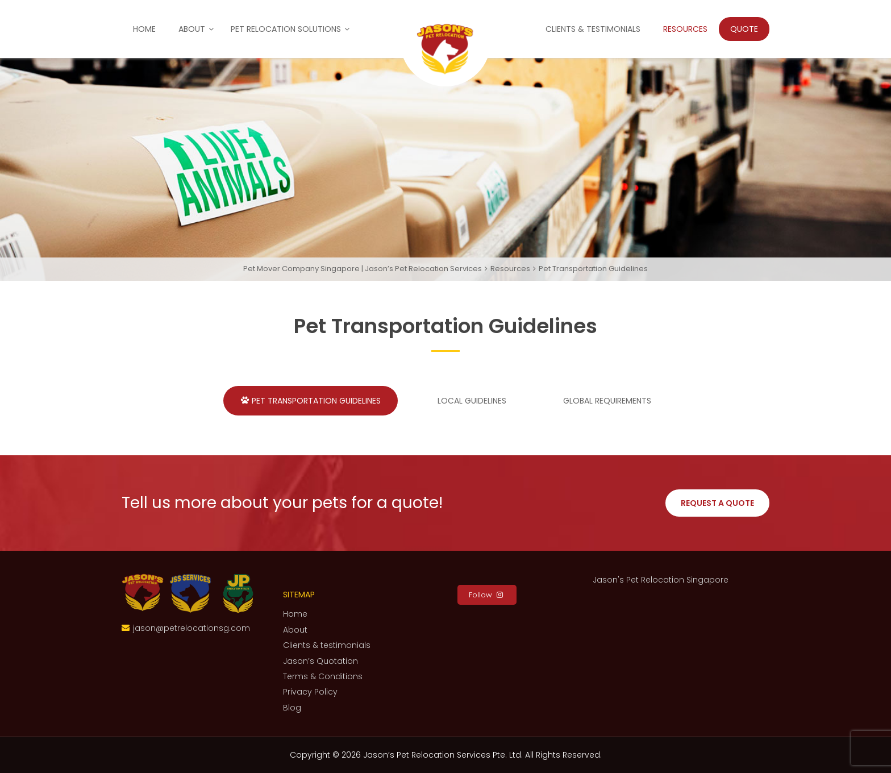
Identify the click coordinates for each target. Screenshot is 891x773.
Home (144, 29)
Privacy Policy (310, 691)
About (191, 29)
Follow (487, 594)
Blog (292, 707)
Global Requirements (601, 400)
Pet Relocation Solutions (286, 29)
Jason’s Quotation (320, 661)
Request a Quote (717, 503)
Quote (744, 29)
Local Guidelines (466, 400)
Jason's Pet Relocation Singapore (660, 579)
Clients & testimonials (593, 29)
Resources (685, 29)
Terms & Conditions (323, 676)
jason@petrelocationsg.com (191, 628)
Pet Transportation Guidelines (310, 400)
